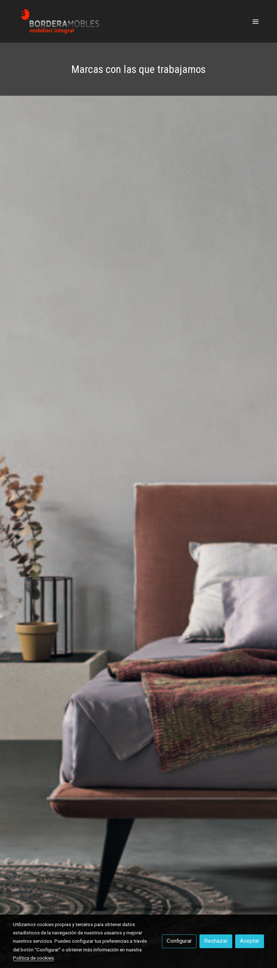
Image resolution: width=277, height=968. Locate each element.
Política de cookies (33, 958)
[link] (59, 21)
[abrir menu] (255, 21)
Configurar (179, 941)
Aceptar (249, 941)
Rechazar (216, 941)
